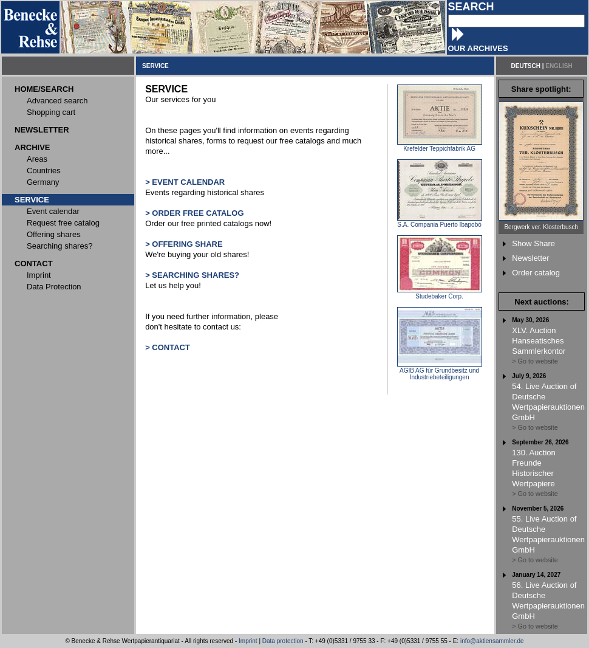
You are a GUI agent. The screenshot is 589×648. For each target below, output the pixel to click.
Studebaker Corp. (439, 294)
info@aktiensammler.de (492, 641)
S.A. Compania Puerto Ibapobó (439, 222)
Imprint (248, 641)
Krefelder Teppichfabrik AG (439, 146)
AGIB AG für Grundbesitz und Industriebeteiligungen (439, 371)
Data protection (283, 641)
